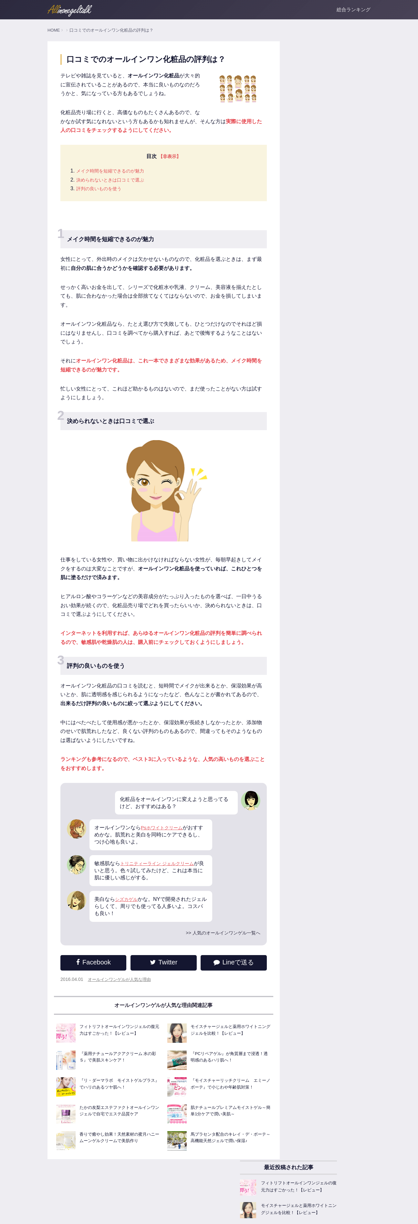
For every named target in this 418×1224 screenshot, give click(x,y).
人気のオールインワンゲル (307, 339)
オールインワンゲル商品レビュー (314, 427)
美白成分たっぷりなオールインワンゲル (320, 475)
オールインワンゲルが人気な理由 (122, 1000)
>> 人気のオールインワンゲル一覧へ (202, 953)
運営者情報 (76, 1214)
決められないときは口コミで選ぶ (115, 190)
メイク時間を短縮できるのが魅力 (115, 181)
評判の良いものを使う (102, 199)
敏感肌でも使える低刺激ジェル (311, 490)
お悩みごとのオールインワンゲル (314, 519)
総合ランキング (354, 9)
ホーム (53, 1214)
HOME (53, 30)
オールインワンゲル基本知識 (309, 354)
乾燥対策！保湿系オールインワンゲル (318, 461)
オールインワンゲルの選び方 (309, 384)
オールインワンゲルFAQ (305, 413)
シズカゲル (128, 920)
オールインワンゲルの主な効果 (311, 369)
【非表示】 (161, 167)
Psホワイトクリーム (164, 847)
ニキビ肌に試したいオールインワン (316, 505)
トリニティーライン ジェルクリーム (162, 883)
